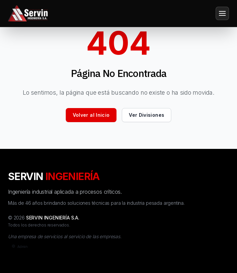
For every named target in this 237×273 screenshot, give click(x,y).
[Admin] (19, 247)
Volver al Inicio (91, 115)
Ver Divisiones (146, 115)
